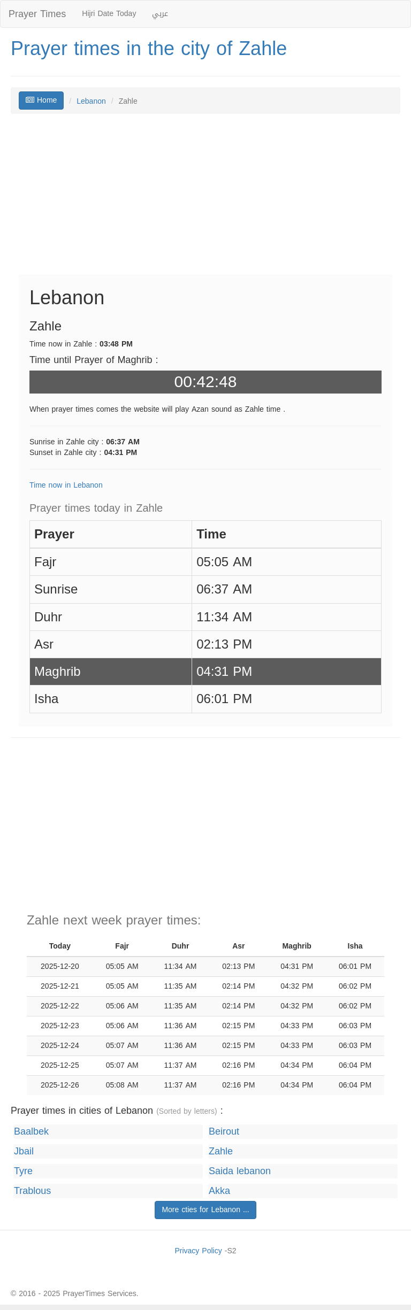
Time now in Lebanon (66, 485)
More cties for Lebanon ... (205, 1210)
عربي (160, 13)
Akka (219, 1191)
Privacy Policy (198, 1251)
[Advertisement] (205, 199)
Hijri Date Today (109, 13)
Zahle (221, 1151)
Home (41, 100)
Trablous (32, 1191)
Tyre (23, 1171)
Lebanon (91, 101)
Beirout (224, 1131)
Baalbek (31, 1131)
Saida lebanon (240, 1171)
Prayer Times (37, 14)
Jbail (24, 1151)
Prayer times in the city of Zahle (149, 48)
